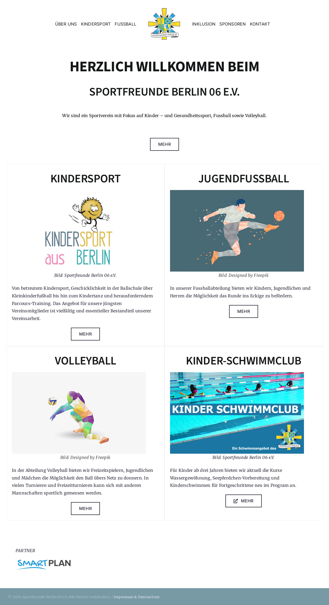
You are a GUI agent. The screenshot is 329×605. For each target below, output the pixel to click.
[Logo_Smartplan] (43, 561)
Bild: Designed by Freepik (244, 275)
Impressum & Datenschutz (137, 597)
